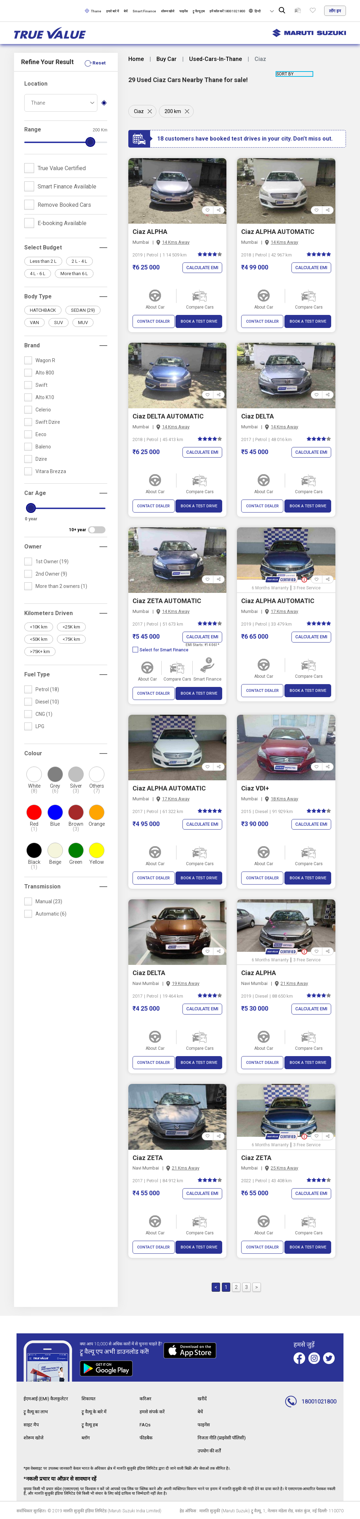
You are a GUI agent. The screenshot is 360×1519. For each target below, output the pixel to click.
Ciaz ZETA (148, 1157)
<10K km (38, 627)
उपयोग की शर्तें (211, 1449)
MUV (83, 322)
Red (34, 826)
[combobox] (60, 103)
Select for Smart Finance (160, 650)
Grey (55, 788)
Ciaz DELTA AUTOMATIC (168, 416)
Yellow (96, 862)
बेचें (126, 11)
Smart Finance (144, 11)
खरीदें (202, 1399)
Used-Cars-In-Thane (215, 59)
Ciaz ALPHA (150, 231)
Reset (98, 63)
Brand (32, 345)
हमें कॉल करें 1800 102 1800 (227, 11)
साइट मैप (32, 1424)
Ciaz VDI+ (255, 788)
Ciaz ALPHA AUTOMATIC (277, 231)
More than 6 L (74, 273)
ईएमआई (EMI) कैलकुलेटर (47, 1399)
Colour (33, 753)
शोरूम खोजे (167, 11)
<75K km (71, 639)
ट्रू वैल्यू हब (199, 11)
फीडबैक (147, 1437)
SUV (58, 322)
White (34, 788)
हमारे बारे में (112, 11)
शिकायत (89, 1399)
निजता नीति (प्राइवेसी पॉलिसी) (225, 1437)
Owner (33, 546)
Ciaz (139, 111)
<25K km (71, 627)
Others (97, 788)
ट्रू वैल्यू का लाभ (37, 1411)
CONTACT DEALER (153, 321)
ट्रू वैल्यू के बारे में (95, 1411)
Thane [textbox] (38, 103)
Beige (55, 862)
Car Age (35, 493)
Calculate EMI (201, 268)
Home (136, 59)
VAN (34, 322)
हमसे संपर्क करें (153, 1411)
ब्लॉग (86, 1437)
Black (34, 864)
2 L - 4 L (79, 261)
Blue (55, 824)
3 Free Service (307, 588)
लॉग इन (335, 10)
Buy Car (166, 59)
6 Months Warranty (270, 588)
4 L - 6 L (37, 273)
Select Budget (43, 247)
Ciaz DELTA (257, 416)
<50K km (38, 639)
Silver (75, 788)
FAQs (145, 1424)
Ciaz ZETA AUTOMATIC (167, 600)
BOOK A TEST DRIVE (199, 321)
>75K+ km (40, 651)
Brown (75, 826)
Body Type (38, 296)
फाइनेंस (183, 11)
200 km (174, 111)
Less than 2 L (43, 261)
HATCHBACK (43, 310)
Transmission (42, 886)
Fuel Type (37, 674)
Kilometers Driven (48, 613)
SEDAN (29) (83, 310)
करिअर (146, 1399)
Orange (97, 824)
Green (75, 862)
